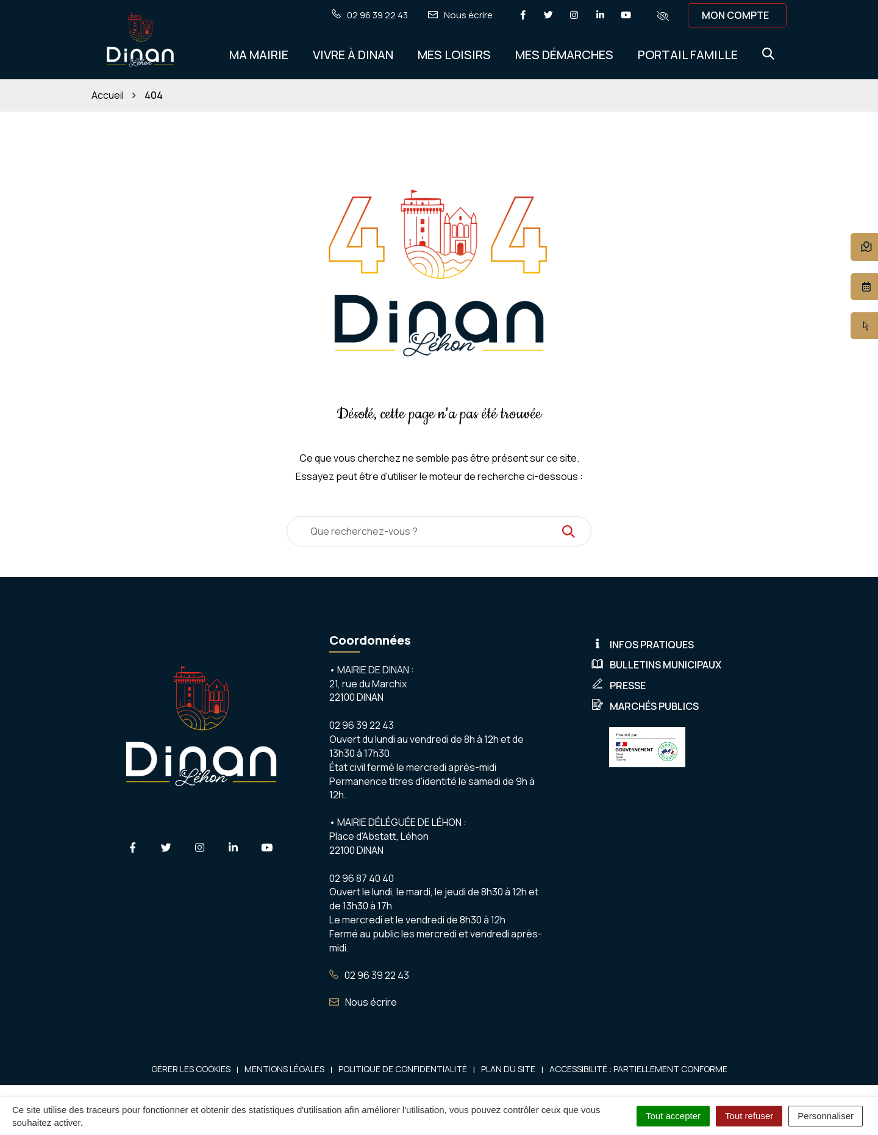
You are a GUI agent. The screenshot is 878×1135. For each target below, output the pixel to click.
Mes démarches (564, 54)
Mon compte (735, 15)
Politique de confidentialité (402, 1069)
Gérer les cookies (190, 1069)
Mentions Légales (284, 1069)
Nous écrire (363, 1002)
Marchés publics (645, 706)
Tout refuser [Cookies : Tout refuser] (749, 1116)
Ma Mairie (258, 54)
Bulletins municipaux (656, 664)
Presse (618, 685)
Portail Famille (688, 54)
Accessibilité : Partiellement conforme (638, 1069)
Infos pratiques (642, 644)
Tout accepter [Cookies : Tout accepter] (673, 1116)
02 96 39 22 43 (369, 975)
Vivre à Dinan (353, 54)
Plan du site (508, 1069)
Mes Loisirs (454, 54)
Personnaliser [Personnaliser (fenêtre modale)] (826, 1116)
